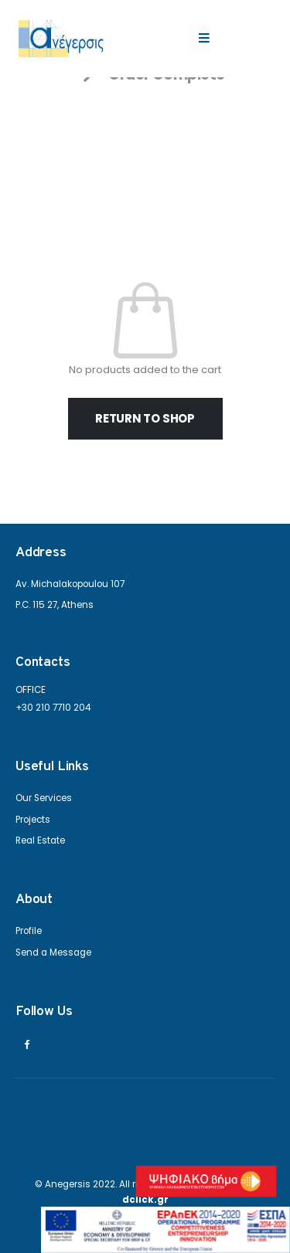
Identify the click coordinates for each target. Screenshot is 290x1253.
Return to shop (145, 418)
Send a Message (53, 952)
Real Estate (40, 840)
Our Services (43, 798)
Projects (32, 819)
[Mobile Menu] (199, 38)
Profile (28, 931)
